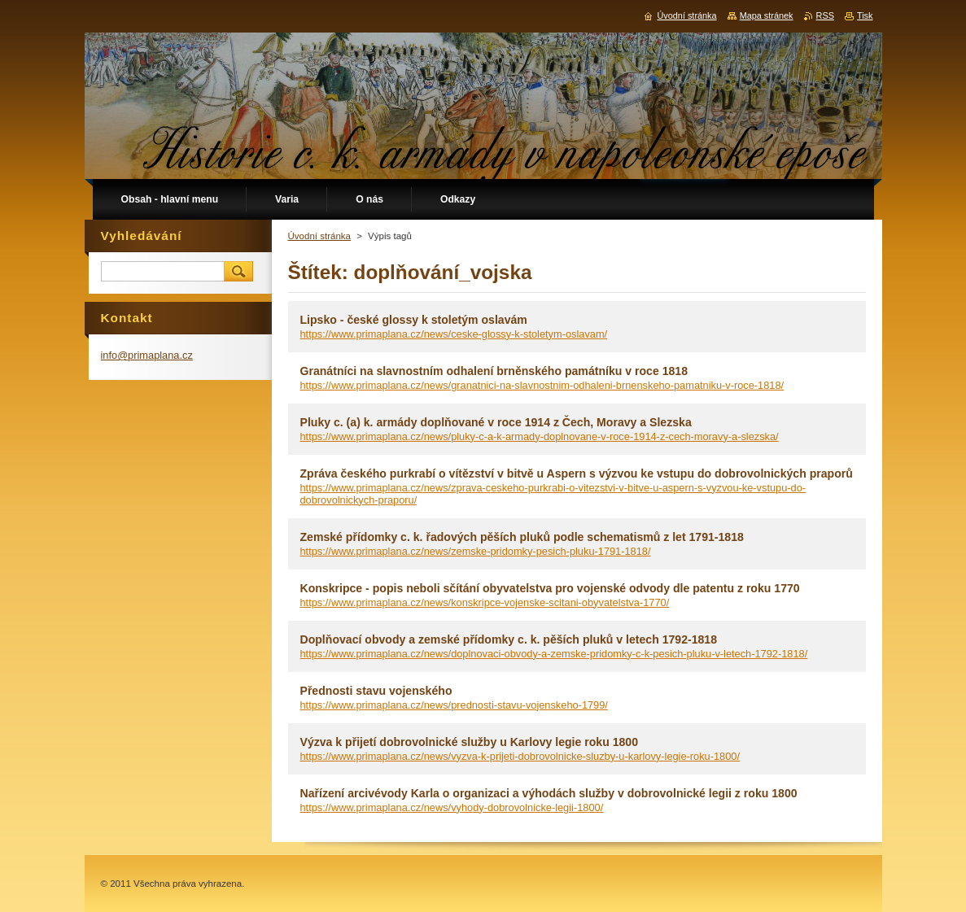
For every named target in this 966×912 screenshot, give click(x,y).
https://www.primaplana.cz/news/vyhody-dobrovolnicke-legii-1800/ (452, 807)
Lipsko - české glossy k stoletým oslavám (413, 319)
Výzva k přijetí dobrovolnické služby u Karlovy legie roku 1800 (469, 741)
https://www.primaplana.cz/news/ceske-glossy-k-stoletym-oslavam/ (454, 334)
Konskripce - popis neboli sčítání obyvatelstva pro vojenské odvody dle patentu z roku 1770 (550, 588)
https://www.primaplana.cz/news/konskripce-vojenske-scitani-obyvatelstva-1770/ (485, 602)
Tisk (865, 15)
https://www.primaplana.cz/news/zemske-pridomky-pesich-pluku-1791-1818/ (475, 551)
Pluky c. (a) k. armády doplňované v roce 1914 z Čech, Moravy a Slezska (496, 422)
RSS (825, 15)
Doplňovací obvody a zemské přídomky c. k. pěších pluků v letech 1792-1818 (509, 639)
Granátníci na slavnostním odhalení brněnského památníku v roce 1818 (494, 370)
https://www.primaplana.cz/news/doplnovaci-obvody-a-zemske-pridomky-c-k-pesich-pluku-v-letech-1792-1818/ (554, 654)
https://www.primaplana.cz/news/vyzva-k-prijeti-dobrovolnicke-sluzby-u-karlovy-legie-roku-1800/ (520, 756)
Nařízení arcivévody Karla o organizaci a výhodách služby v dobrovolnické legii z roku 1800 (549, 793)
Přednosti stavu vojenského (376, 690)
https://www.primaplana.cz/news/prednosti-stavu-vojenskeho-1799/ (454, 705)
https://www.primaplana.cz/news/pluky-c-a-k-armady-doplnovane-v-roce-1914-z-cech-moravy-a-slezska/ (539, 436)
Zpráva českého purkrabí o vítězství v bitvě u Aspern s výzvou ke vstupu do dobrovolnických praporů (576, 473)
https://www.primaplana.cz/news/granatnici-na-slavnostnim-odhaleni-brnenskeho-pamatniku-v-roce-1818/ (542, 385)
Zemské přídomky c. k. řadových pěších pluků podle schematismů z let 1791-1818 (522, 536)
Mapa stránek (766, 15)
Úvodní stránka (319, 236)
